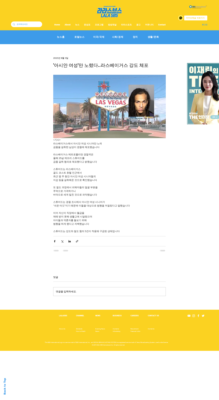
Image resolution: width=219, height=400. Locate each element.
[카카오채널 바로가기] (195, 18)
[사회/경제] (117, 37)
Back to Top (4, 386)
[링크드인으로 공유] (69, 241)
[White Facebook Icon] (198, 315)
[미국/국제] (98, 37)
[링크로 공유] (77, 241)
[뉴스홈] (60, 37)
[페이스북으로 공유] (54, 241)
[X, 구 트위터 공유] (62, 241)
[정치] (135, 37)
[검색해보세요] (26, 24)
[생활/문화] (153, 37)
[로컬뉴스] (79, 37)
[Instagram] (193, 315)
